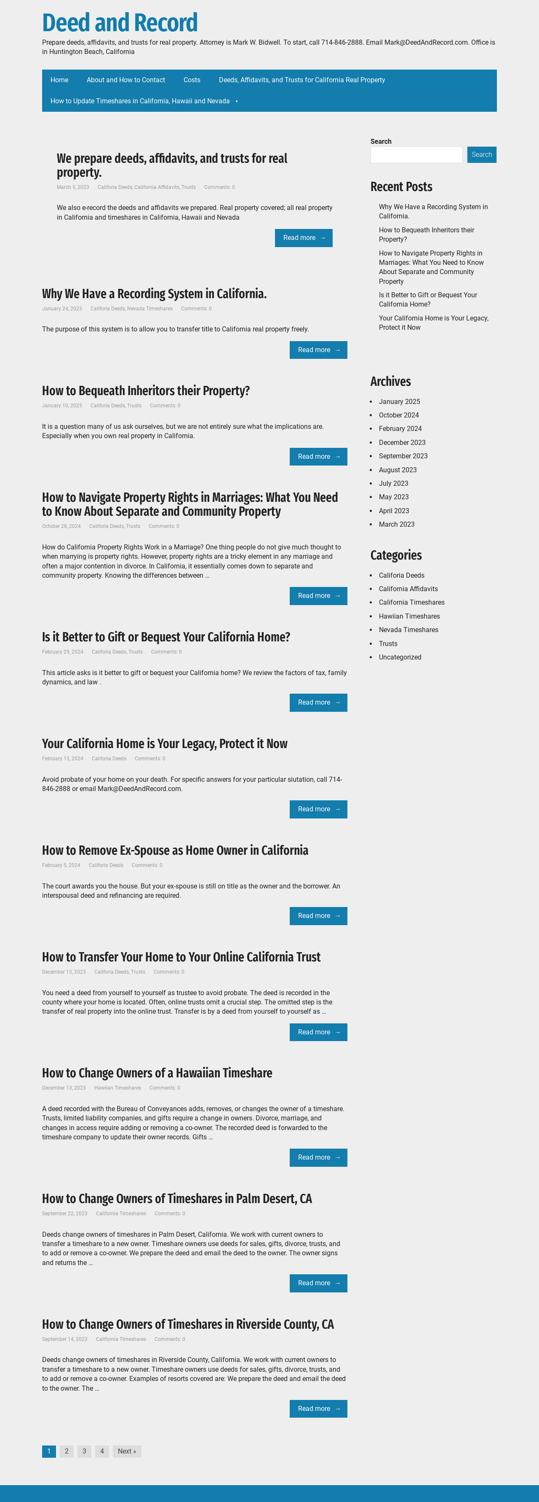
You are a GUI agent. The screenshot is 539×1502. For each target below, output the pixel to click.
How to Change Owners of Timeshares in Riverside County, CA (188, 1324)
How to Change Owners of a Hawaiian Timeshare (157, 1073)
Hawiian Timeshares (117, 1088)
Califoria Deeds (115, 187)
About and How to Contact (126, 80)
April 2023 (394, 511)
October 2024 (399, 415)
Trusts (188, 187)
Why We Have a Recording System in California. (154, 293)
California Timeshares (121, 1214)
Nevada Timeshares (150, 309)
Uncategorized (400, 657)
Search (381, 141)
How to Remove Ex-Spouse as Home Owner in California (175, 850)
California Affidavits (156, 187)
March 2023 (397, 524)
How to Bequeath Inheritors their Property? (146, 390)
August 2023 (398, 470)
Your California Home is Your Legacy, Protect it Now (165, 743)
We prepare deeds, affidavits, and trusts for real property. (172, 165)
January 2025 (399, 402)
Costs (192, 80)
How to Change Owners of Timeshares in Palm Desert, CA (177, 1198)
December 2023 (402, 443)
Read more (299, 238)
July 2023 (393, 483)
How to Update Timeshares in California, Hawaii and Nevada (140, 101)
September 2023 (403, 456)
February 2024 (400, 429)
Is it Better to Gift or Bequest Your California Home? (166, 637)
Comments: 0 (219, 187)
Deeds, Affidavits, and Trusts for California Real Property (302, 80)
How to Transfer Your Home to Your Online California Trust (181, 957)
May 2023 (394, 497)
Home (59, 80)
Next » (127, 1451)
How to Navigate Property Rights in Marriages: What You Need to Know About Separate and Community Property (190, 504)
